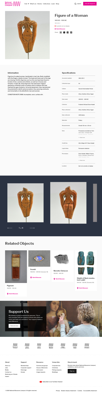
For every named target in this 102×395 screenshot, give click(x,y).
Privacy (58, 390)
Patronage (24, 370)
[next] (32, 228)
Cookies (79, 390)
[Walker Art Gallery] (63, 345)
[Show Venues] (28, 4)
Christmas (55, 367)
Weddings (55, 372)
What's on (33, 4)
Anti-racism (39, 370)
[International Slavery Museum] (39, 345)
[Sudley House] (75, 345)
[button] (25, 203)
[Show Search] (77, 4)
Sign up (72, 371)
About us (7, 365)
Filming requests (57, 370)
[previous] (9, 228)
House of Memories (42, 367)
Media (7, 370)
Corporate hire (56, 365)
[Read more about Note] (87, 134)
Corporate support (26, 367)
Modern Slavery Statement (68, 390)
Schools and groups (42, 365)
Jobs (6, 367)
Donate (23, 372)
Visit (25, 4)
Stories (39, 4)
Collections (46, 4)
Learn (53, 4)
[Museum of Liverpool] (15, 345)
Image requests (40, 372)
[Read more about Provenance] (87, 157)
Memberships (25, 365)
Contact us (8, 372)
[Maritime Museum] (51, 345)
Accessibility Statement (90, 390)
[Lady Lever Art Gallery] (87, 345)
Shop (57, 4)
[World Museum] (27, 345)
